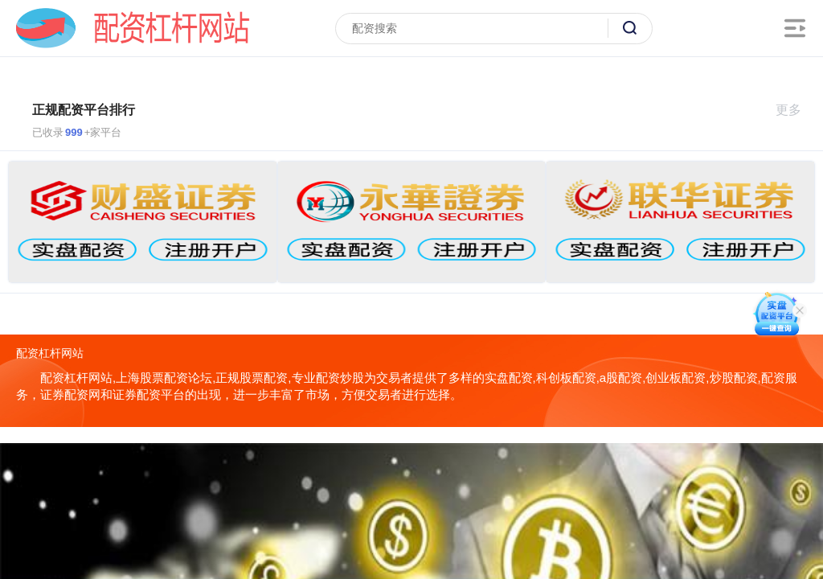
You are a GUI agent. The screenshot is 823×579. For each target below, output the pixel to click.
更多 (795, 110)
